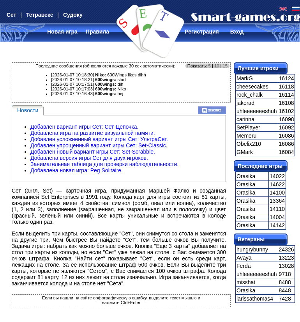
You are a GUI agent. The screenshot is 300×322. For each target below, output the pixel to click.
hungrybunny (252, 249)
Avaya (244, 258)
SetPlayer (248, 127)
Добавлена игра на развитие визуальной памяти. (92, 133)
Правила (97, 31)
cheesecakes (252, 86)
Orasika (245, 176)
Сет (11, 15)
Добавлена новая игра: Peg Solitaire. (76, 170)
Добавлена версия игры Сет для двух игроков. (89, 158)
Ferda (243, 266)
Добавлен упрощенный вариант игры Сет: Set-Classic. (99, 145)
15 (225, 66)
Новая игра (62, 31)
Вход (237, 31)
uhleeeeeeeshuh (256, 111)
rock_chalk (249, 95)
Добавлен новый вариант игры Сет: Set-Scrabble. (92, 152)
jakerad (245, 103)
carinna (245, 119)
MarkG (244, 78)
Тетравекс (39, 15)
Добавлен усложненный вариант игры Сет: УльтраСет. (99, 139)
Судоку (73, 15)
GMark (244, 152)
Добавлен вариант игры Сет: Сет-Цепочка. (84, 127)
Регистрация (202, 31)
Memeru (246, 136)
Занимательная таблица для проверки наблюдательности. (104, 164)
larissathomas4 (254, 298)
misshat (245, 282)
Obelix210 (248, 144)
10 (216, 66)
